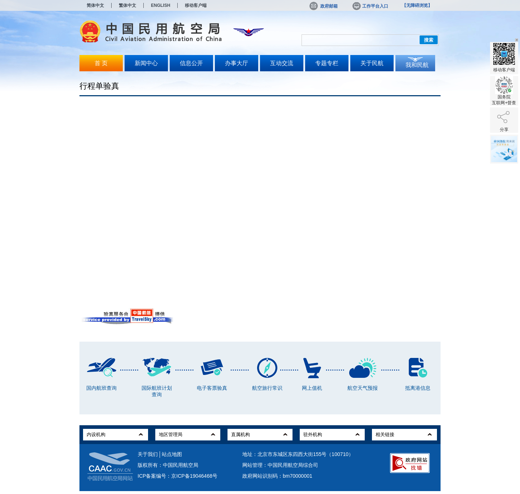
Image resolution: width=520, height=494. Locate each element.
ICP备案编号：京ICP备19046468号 (177, 476)
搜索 (428, 40)
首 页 (101, 63)
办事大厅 (236, 63)
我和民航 (417, 65)
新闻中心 (146, 63)
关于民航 (372, 63)
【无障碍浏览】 (417, 5)
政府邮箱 (323, 6)
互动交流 (281, 63)
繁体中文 (127, 5)
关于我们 (148, 454)
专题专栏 (326, 63)
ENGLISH (160, 5)
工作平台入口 (369, 6)
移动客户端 (196, 5)
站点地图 (172, 454)
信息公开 (191, 63)
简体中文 (95, 5)
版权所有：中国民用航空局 (168, 465)
